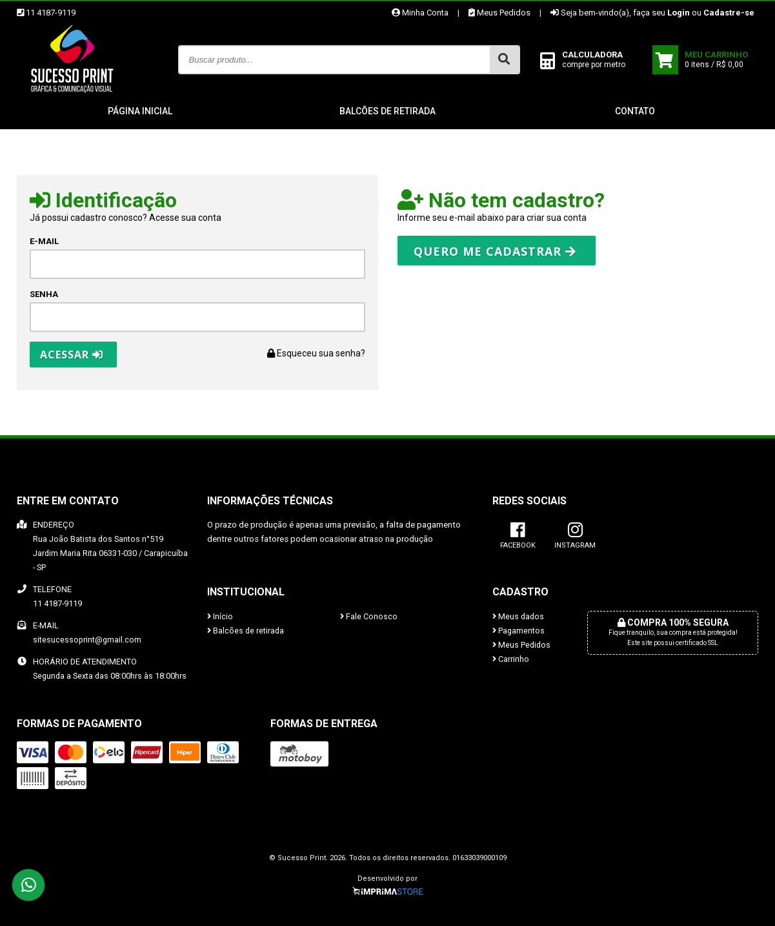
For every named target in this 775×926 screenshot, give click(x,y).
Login (678, 12)
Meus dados (518, 616)
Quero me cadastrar (495, 251)
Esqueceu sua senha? (316, 353)
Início (220, 616)
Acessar (71, 354)
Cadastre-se (728, 12)
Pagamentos (518, 630)
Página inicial (140, 111)
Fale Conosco (369, 616)
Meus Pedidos (499, 12)
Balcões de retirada (387, 111)
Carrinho (510, 659)
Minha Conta (420, 12)
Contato (635, 111)
